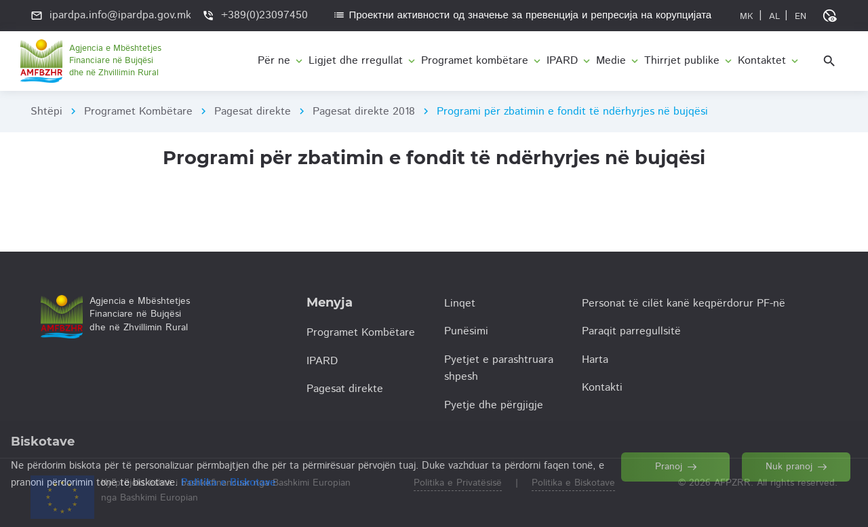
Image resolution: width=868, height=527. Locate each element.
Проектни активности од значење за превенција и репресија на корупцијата (522, 15)
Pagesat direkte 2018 (364, 111)
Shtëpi (46, 111)
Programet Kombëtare (138, 111)
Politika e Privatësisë (458, 483)
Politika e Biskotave (573, 483)
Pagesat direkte (252, 111)
